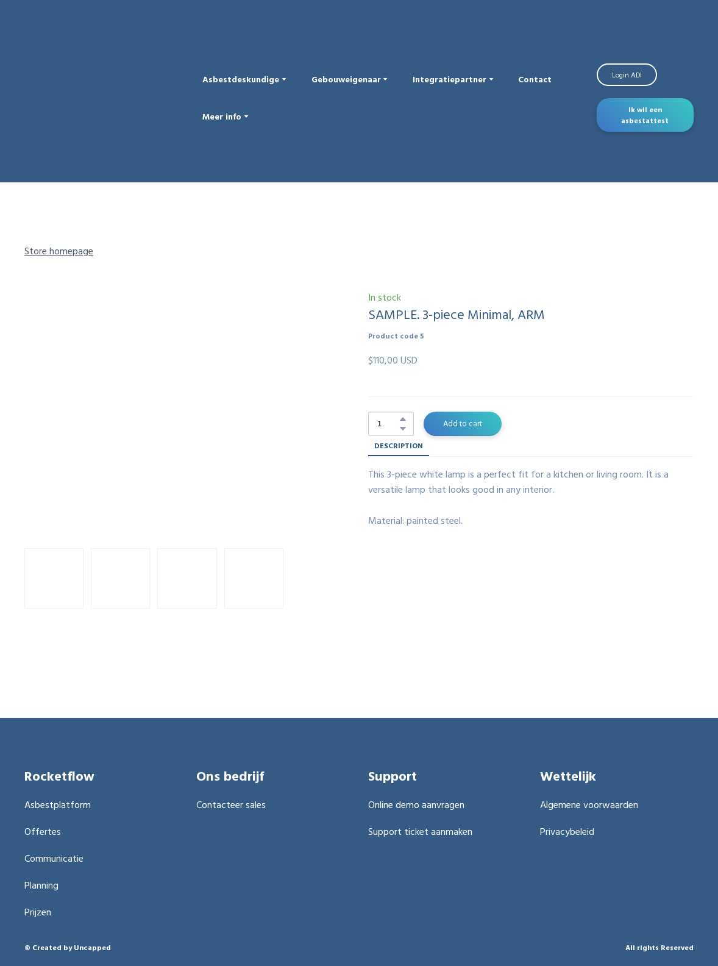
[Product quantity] (388, 424)
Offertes (42, 831)
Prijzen (37, 911)
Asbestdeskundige (240, 79)
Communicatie (54, 858)
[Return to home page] (104, 97)
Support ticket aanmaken (420, 831)
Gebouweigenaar (346, 79)
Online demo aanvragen (416, 804)
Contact (535, 79)
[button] (627, 75)
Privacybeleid (567, 831)
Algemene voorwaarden (589, 804)
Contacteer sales (231, 804)
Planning (41, 885)
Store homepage (58, 250)
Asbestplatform (57, 804)
